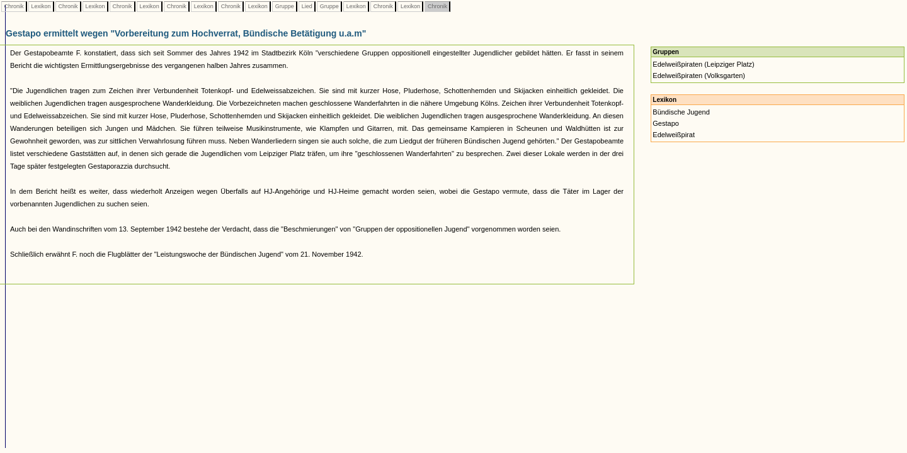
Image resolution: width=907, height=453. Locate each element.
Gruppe (284, 6)
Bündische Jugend (681, 112)
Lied (307, 6)
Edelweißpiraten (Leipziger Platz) (703, 64)
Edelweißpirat (674, 134)
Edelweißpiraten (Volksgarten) (699, 75)
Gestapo (666, 123)
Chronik (14, 6)
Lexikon (41, 6)
